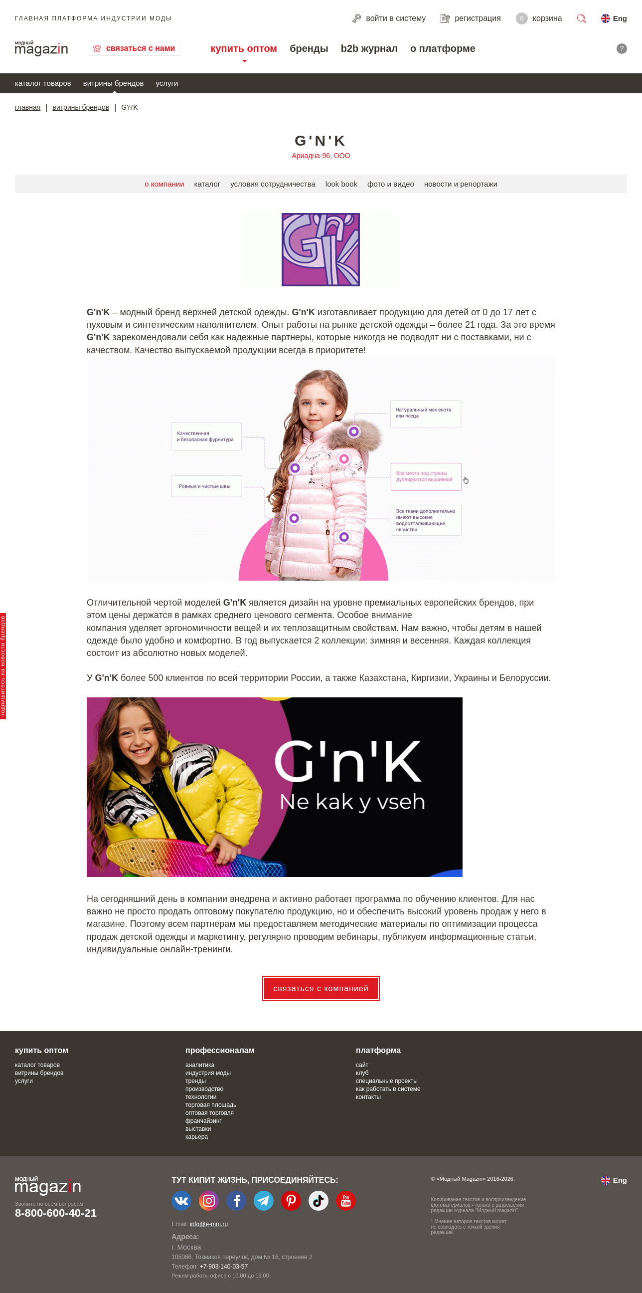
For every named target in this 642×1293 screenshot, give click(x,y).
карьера (196, 1136)
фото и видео (390, 184)
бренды (309, 48)
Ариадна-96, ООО (321, 156)
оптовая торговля (209, 1112)
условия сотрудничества (273, 184)
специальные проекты (387, 1081)
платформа (378, 1050)
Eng (620, 18)
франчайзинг (203, 1120)
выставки (198, 1128)
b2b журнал (369, 48)
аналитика (199, 1065)
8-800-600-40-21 (56, 1213)
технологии (200, 1096)
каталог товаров (43, 83)
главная (27, 107)
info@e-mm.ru (209, 1224)
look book (341, 184)
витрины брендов (113, 83)
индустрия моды (208, 1073)
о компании (164, 184)
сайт (362, 1065)
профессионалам (220, 1050)
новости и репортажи (460, 184)
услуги (167, 83)
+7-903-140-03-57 (224, 1266)
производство (204, 1088)
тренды (195, 1081)
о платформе (443, 48)
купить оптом (243, 48)
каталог (207, 184)
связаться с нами (140, 48)
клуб (362, 1073)
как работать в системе (388, 1088)
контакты (368, 1096)
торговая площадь (210, 1104)
